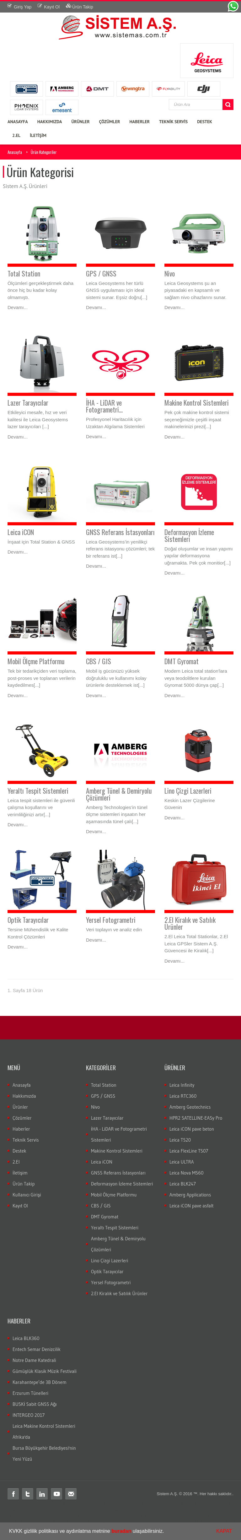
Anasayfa (15, 152)
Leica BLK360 (26, 1338)
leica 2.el (227, 1520)
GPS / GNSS (101, 273)
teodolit (41, 1503)
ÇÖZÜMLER (109, 121)
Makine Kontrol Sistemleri (196, 402)
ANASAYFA (18, 121)
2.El (16, 1162)
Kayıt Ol (20, 1206)
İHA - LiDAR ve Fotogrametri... (104, 405)
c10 (147, 1515)
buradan (121, 1531)
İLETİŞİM (38, 135)
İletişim (20, 1173)
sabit (7, 1515)
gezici (18, 1515)
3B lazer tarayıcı (166, 1515)
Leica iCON (21, 532)
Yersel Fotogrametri (111, 920)
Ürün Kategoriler (44, 152)
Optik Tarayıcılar (28, 920)
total (30, 1503)
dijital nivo (191, 1515)
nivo (46, 1515)
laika (165, 1503)
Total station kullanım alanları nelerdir (119, 1509)
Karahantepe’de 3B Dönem (40, 1382)
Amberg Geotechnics (190, 1107)
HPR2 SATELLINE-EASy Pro (195, 1118)
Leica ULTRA (181, 1162)
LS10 (55, 1515)
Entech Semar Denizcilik (37, 1349)
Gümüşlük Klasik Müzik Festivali (45, 1371)
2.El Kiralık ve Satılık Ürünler (190, 923)
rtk (220, 1509)
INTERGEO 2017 (29, 1415)
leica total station (81, 1503)
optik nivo (210, 1515)
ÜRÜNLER (80, 121)
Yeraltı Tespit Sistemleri (38, 791)
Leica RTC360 (182, 1096)
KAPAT (224, 1531)
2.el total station (204, 1520)
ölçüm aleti (216, 1503)
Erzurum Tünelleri (30, 1393)
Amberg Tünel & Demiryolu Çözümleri (119, 794)
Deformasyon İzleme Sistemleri (189, 535)
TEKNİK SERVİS (173, 121)
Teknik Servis (26, 1140)
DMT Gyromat (181, 661)
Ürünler (20, 1107)
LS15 (66, 1515)
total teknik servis (172, 1520)
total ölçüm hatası (106, 1520)
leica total (140, 1503)
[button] (166, 1532)
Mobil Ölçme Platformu (36, 661)
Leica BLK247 (182, 1184)
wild (223, 1515)
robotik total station (188, 1503)
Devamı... (18, 307)
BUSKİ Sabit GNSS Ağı (35, 1404)
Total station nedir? (44, 1509)
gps (22, 1509)
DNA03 (78, 1515)
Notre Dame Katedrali (34, 1360)
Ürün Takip (24, 1184)
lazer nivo (109, 1515)
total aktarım (45, 1520)
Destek (19, 1151)
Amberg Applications (190, 1195)
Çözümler (22, 1118)
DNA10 (93, 1515)
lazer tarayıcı (131, 1515)
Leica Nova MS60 (186, 1173)
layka (155, 1503)
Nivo (169, 273)
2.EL (16, 135)
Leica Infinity (181, 1085)
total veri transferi (73, 1520)
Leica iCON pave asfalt (191, 1206)
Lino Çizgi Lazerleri (188, 791)
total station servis (139, 1520)
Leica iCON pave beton (191, 1129)
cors (228, 1509)
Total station (13, 1503)
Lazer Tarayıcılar (28, 402)
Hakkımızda (24, 1096)
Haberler (21, 1129)
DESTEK (204, 121)
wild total (25, 1520)
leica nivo (32, 1515)
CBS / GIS (98, 661)
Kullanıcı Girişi (27, 1195)
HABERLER (139, 121)
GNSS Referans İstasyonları (120, 532)
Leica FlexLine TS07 (188, 1151)
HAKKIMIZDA (49, 121)
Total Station (24, 273)
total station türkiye (114, 1503)
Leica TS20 (180, 1140)
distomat (56, 1503)
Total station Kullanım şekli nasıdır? (185, 1509)
